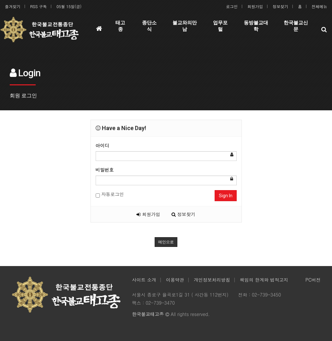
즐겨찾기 (12, 6)
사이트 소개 (144, 279)
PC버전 (313, 279)
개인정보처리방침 (212, 279)
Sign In (225, 195)
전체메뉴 (319, 6)
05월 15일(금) (68, 6)
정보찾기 (280, 6)
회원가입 (255, 6)
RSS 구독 (38, 6)
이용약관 (175, 279)
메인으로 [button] (166, 242)
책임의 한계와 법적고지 (264, 279)
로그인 (232, 6)
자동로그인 (110, 194)
